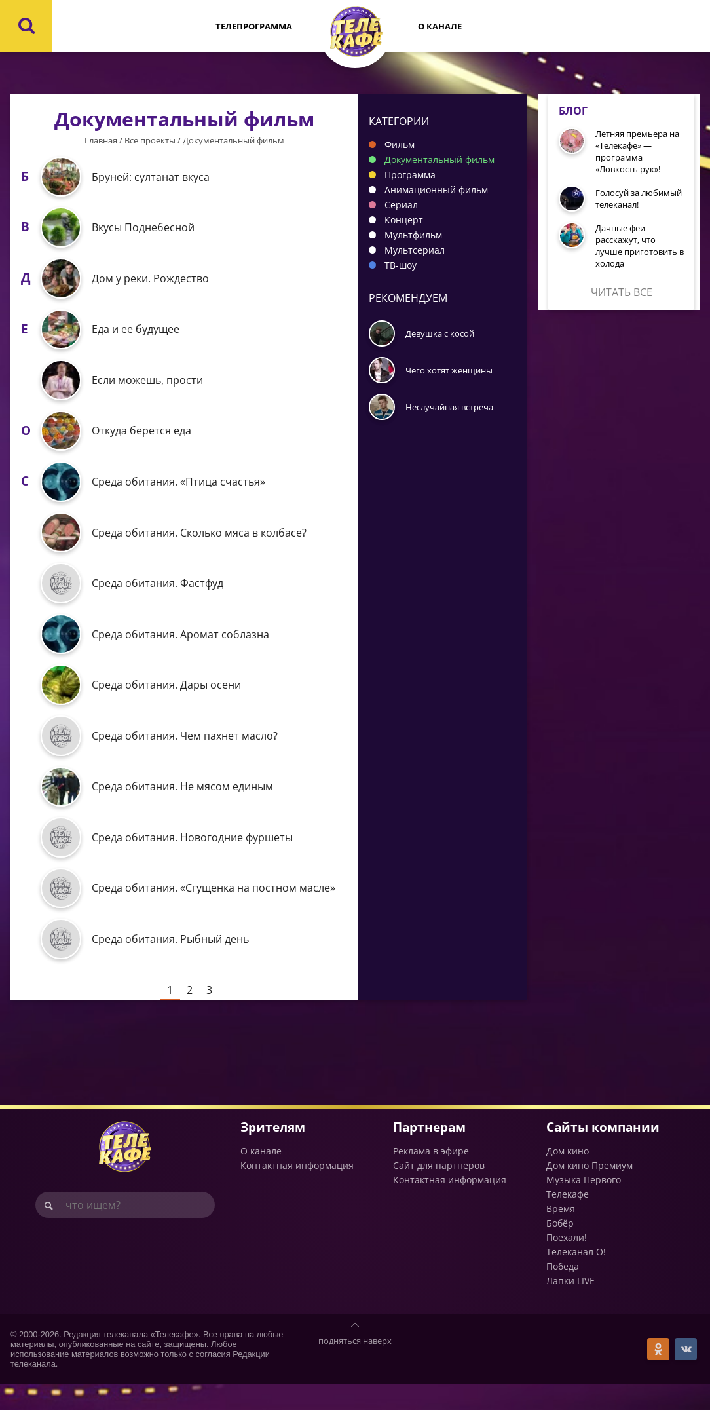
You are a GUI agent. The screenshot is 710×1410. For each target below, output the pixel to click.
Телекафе (567, 1219)
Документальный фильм (439, 159)
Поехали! (566, 1263)
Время (560, 1234)
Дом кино (567, 1176)
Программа (410, 174)
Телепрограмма (253, 26)
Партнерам (429, 1152)
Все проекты (150, 140)
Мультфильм (413, 235)
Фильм (399, 144)
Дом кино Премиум (589, 1191)
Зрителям (272, 1152)
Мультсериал (414, 250)
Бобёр (560, 1248)
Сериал (401, 205)
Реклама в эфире (431, 1176)
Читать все (621, 292)
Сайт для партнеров (439, 1191)
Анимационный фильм (436, 189)
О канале (440, 26)
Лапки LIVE (570, 1306)
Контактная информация (297, 1191)
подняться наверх (355, 1366)
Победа (562, 1292)
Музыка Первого (583, 1205)
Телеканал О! (576, 1277)
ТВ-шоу (400, 265)
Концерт (403, 220)
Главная (100, 140)
